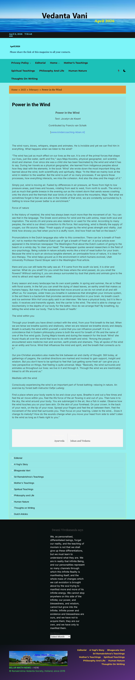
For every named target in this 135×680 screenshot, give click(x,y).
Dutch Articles (21, 514)
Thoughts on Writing (24, 78)
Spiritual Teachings (23, 70)
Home (53, 62)
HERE (36, 667)
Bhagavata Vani (22, 470)
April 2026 (15, 46)
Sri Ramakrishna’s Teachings (29, 477)
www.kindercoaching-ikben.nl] (68, 132)
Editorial (40, 62)
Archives (55, 633)
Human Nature (78, 70)
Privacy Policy (20, 62)
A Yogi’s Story (21, 464)
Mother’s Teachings (76, 62)
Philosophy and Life (51, 70)
